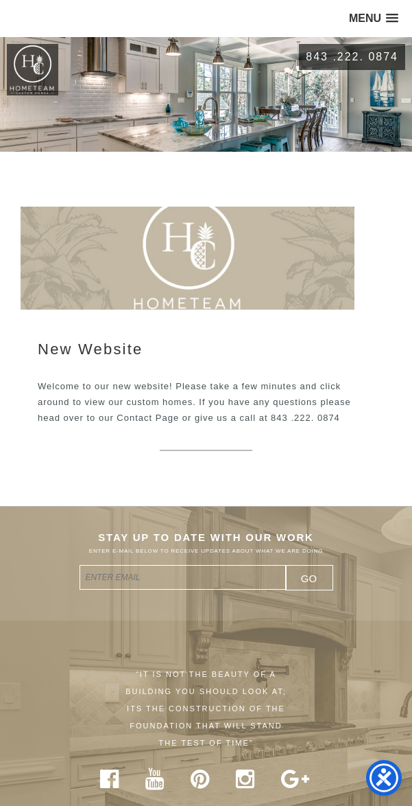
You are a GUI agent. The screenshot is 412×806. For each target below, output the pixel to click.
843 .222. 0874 (352, 56)
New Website (90, 349)
